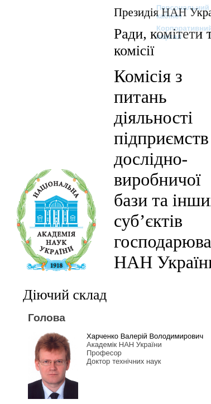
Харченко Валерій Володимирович (145, 336)
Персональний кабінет (177, 11)
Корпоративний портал (177, 32)
